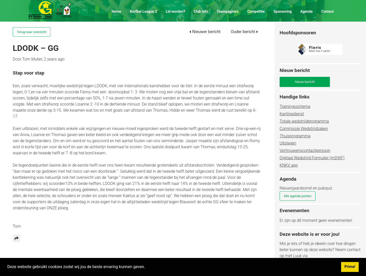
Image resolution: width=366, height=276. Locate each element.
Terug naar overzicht (31, 32)
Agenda (306, 11)
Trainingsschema (295, 106)
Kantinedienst (292, 113)
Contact (327, 11)
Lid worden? (175, 11)
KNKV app (289, 165)
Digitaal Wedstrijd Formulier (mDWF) (312, 157)
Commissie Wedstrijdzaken (304, 128)
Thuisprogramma (295, 136)
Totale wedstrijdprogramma (304, 121)
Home (116, 11)
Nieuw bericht (305, 82)
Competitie (256, 11)
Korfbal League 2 (143, 11)
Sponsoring (282, 11)
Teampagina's (227, 11)
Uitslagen (288, 143)
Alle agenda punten (297, 196)
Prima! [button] (349, 267)
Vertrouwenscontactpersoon (305, 150)
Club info (201, 11)
